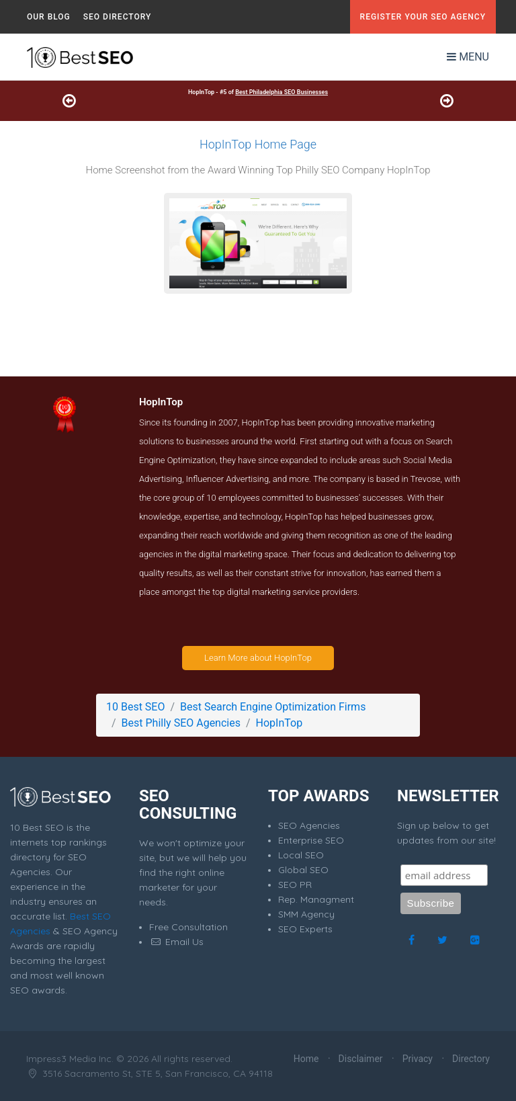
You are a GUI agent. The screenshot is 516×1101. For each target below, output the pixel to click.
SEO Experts (305, 929)
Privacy (417, 1058)
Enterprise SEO (311, 840)
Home (306, 1058)
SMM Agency (306, 914)
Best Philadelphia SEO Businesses (281, 92)
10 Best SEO (135, 706)
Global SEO (303, 870)
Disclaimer (361, 1058)
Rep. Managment (316, 899)
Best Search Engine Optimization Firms (273, 706)
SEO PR (295, 885)
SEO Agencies (309, 825)
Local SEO (301, 855)
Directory (471, 1058)
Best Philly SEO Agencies (181, 723)
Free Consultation (188, 927)
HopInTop (279, 723)
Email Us (176, 942)
